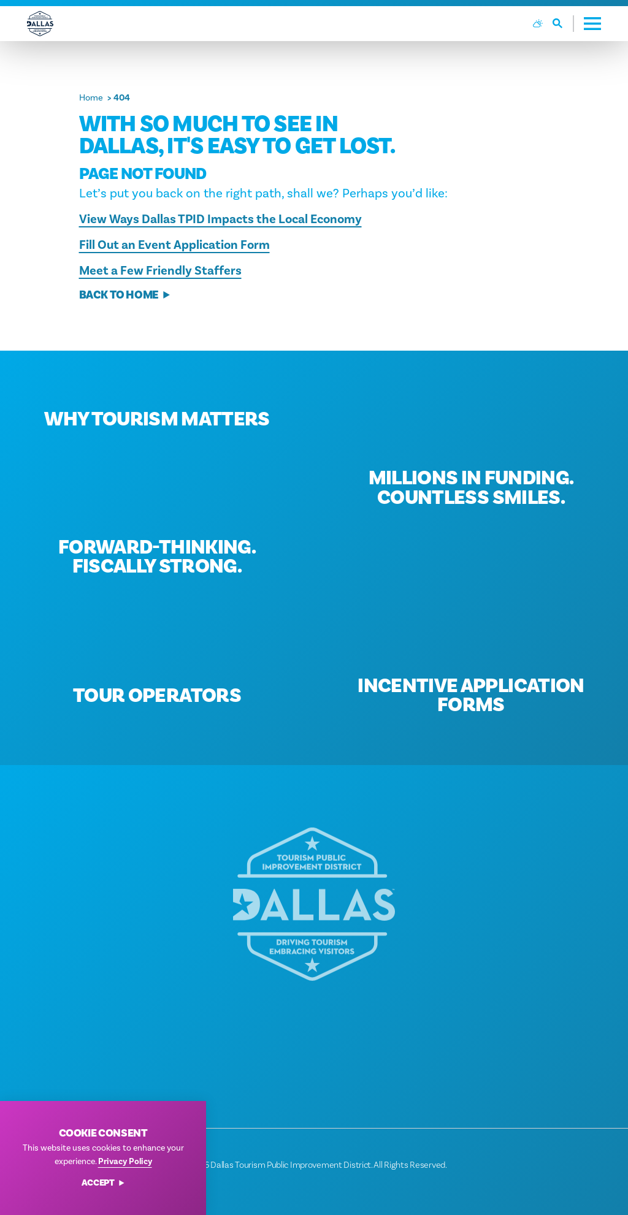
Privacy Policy (125, 1161)
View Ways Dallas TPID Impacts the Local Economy (220, 219)
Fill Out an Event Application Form (174, 245)
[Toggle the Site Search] (563, 23)
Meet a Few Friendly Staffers (160, 270)
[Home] (40, 23)
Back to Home (125, 295)
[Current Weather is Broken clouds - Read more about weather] (538, 23)
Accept (103, 1183)
